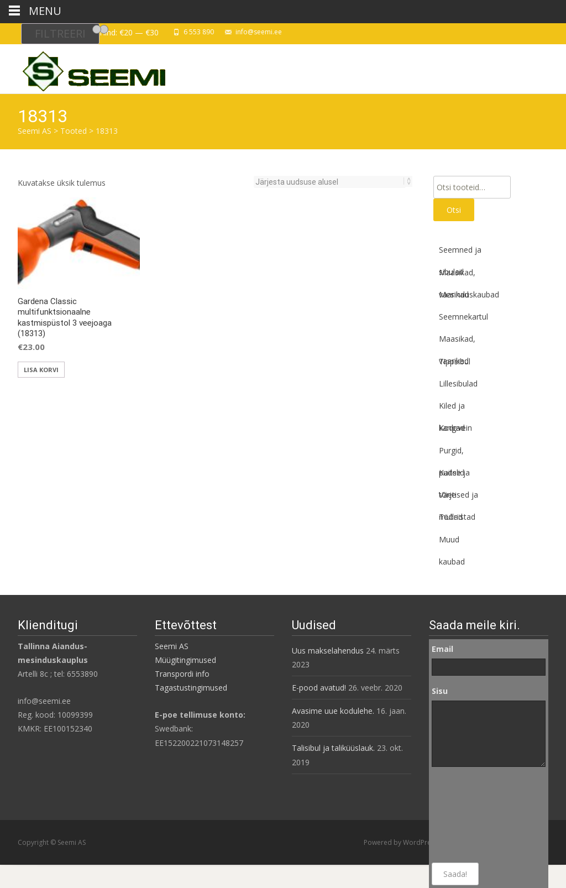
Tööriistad (457, 516)
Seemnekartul (463, 316)
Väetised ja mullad (458, 497)
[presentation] (477, 815)
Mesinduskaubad (469, 294)
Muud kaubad (452, 542)
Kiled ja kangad (452, 408)
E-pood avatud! (319, 687)
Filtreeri (60, 33)
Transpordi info (182, 673)
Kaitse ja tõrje (454, 475)
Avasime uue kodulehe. (333, 711)
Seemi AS (171, 646)
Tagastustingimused (191, 687)
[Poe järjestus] (330, 182)
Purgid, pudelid (451, 453)
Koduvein (455, 427)
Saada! (455, 874)
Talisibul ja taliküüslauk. (333, 748)
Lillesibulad (458, 383)
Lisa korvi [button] (41, 369)
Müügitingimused (185, 660)
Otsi (454, 210)
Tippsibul (454, 361)
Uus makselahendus (328, 650)
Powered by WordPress (401, 842)
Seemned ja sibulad (460, 252)
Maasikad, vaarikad (457, 275)
